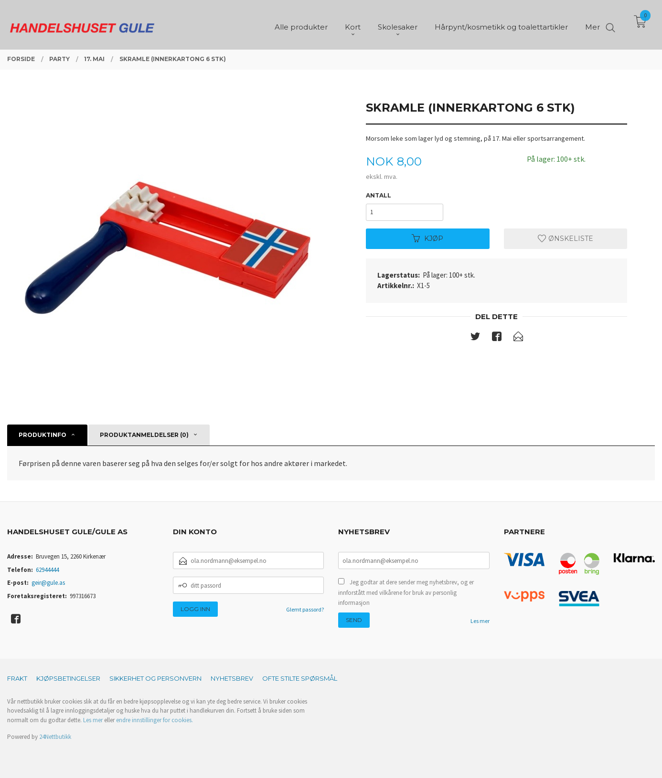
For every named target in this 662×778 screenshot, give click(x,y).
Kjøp (427, 238)
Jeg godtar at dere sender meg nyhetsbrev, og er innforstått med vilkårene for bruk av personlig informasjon (406, 592)
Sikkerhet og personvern (155, 678)
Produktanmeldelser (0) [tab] (144, 434)
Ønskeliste (565, 238)
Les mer (480, 620)
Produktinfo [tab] (42, 434)
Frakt (17, 678)
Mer (592, 24)
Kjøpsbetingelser (68, 678)
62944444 (47, 570)
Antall (378, 195)
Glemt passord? (305, 609)
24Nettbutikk (55, 737)
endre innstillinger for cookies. (154, 720)
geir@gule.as (48, 583)
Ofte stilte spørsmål (299, 678)
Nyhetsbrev (232, 678)
